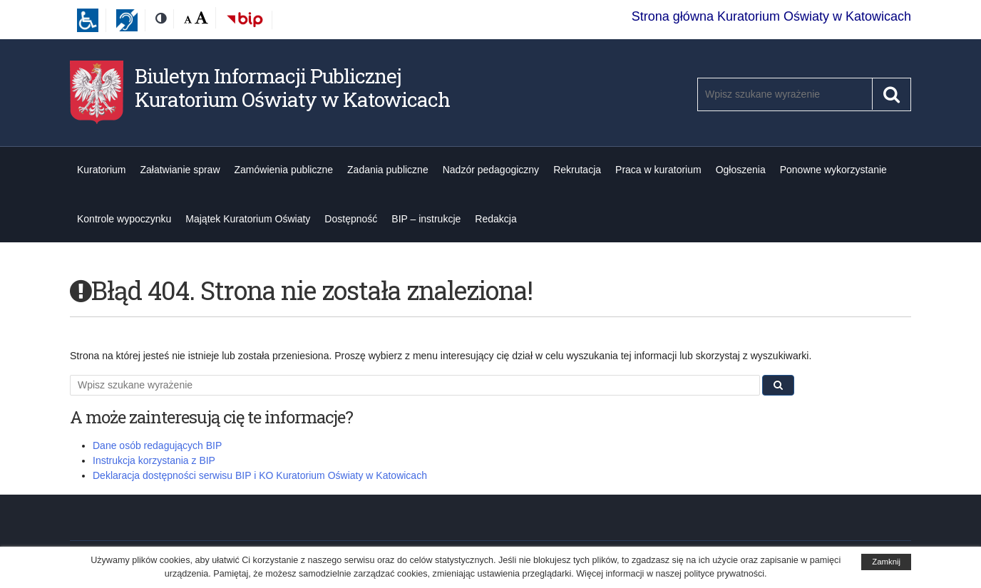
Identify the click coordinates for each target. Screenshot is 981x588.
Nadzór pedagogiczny (491, 169)
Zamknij (886, 561)
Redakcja (495, 219)
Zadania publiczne (387, 169)
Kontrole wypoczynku (124, 219)
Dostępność (350, 219)
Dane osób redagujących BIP (157, 445)
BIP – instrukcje (426, 219)
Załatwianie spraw (180, 169)
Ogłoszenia (741, 169)
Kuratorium (101, 169)
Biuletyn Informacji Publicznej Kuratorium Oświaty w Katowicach (292, 88)
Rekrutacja (577, 169)
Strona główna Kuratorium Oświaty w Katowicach (771, 16)
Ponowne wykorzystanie (833, 169)
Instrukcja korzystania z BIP (154, 460)
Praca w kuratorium (658, 169)
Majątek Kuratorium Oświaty (247, 219)
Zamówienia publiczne (284, 169)
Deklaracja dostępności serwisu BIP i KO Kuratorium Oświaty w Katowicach (260, 475)
